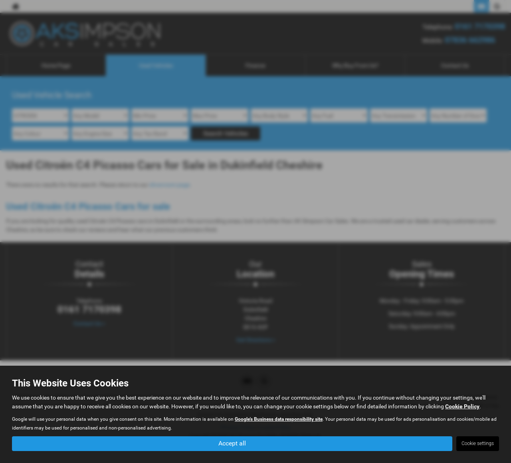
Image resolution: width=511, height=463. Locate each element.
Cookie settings (477, 443)
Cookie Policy (462, 406)
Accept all (232, 443)
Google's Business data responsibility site (279, 419)
